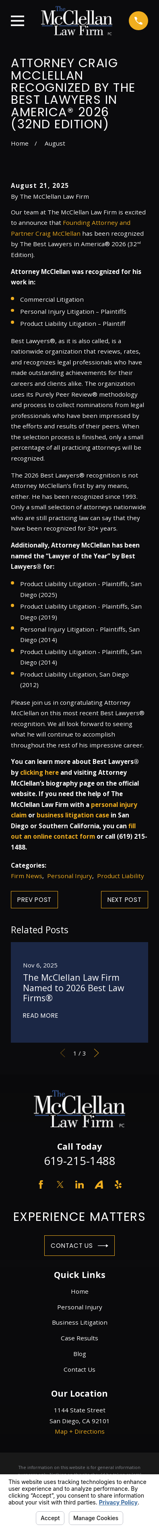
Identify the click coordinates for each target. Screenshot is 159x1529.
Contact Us (79, 1246)
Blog (79, 1354)
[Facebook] (41, 1184)
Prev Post (34, 899)
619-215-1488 (80, 1160)
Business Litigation (79, 1322)
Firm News (26, 876)
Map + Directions (80, 1431)
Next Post (124, 899)
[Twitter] (60, 1184)
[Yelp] (118, 1184)
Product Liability (120, 876)
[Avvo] (99, 1184)
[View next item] (96, 1053)
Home (80, 1291)
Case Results (79, 1338)
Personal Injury (69, 876)
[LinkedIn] (79, 1184)
